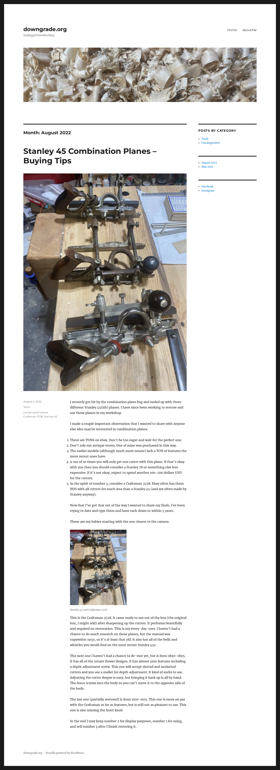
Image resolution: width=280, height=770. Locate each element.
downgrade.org (45, 29)
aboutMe (249, 30)
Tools (26, 407)
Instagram (207, 190)
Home (232, 30)
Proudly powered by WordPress (65, 753)
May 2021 (207, 166)
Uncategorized (210, 143)
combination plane (35, 412)
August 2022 (209, 162)
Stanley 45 (50, 416)
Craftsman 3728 (33, 416)
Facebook (207, 186)
